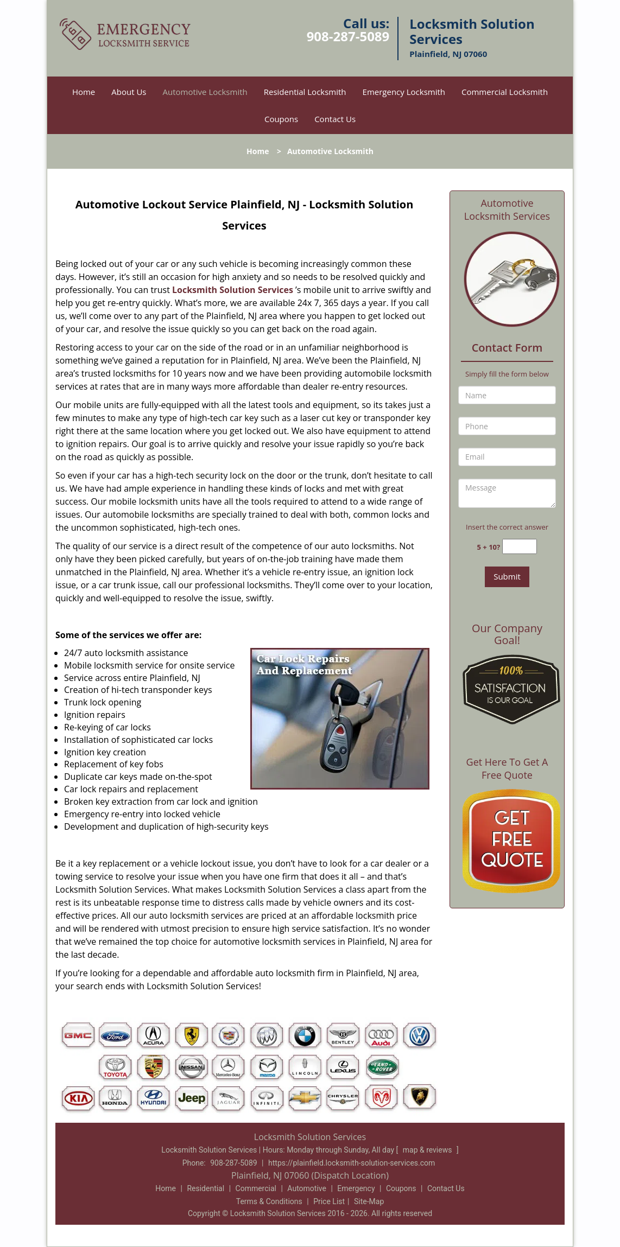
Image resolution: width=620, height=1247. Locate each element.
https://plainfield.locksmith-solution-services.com (351, 1163)
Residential (205, 1188)
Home (83, 91)
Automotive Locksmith (205, 91)
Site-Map (369, 1201)
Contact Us (335, 118)
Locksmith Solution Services (232, 290)
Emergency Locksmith (404, 91)
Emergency (356, 1188)
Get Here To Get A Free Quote (507, 768)
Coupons (281, 118)
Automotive (306, 1188)
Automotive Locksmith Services (507, 209)
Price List (329, 1201)
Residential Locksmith (305, 91)
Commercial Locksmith (504, 91)
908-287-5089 (348, 36)
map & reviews (428, 1150)
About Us (128, 91)
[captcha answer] (519, 547)
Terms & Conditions (269, 1201)
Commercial (256, 1188)
